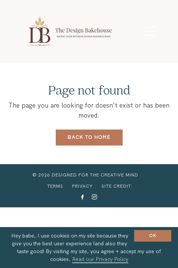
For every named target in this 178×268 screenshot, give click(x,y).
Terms (55, 186)
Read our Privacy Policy (100, 259)
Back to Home (89, 137)
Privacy (82, 186)
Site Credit (116, 186)
